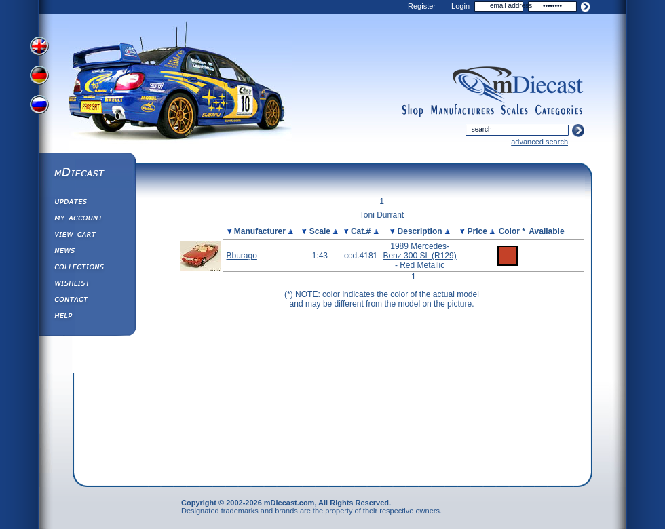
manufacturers (462, 110)
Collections (86, 268)
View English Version (41, 46)
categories (559, 110)
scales (514, 110)
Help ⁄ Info (86, 317)
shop (412, 110)
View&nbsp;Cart (86, 236)
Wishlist (86, 285)
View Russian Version (41, 107)
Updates (86, 203)
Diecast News (86, 252)
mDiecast (86, 173)
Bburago (242, 255)
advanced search (539, 142)
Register (422, 6)
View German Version (41, 76)
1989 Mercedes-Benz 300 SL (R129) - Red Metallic (419, 255)
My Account (86, 220)
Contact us (86, 301)
